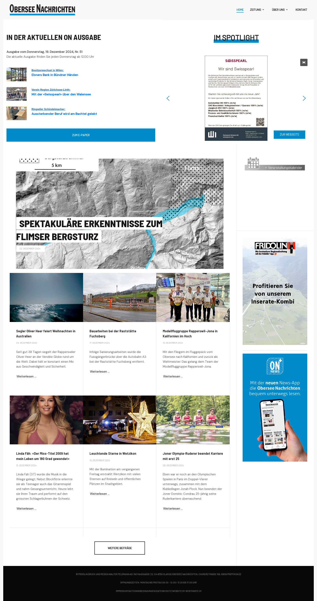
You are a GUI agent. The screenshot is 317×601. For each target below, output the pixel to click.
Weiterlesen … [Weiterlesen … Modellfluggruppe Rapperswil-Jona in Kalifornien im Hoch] (173, 376)
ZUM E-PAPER (81, 135)
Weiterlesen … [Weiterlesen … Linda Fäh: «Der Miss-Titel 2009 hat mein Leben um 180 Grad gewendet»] (26, 509)
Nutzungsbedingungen (142, 591)
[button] (257, 9)
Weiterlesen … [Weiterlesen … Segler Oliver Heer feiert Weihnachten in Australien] (26, 376)
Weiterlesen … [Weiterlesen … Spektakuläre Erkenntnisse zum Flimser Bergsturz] (26, 260)
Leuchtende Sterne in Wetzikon (113, 453)
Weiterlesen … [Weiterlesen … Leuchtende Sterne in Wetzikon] (100, 494)
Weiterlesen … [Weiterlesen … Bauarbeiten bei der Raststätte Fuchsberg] (100, 372)
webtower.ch (193, 591)
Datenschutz (163, 591)
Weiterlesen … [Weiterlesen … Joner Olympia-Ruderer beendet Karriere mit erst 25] (173, 509)
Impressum (122, 591)
